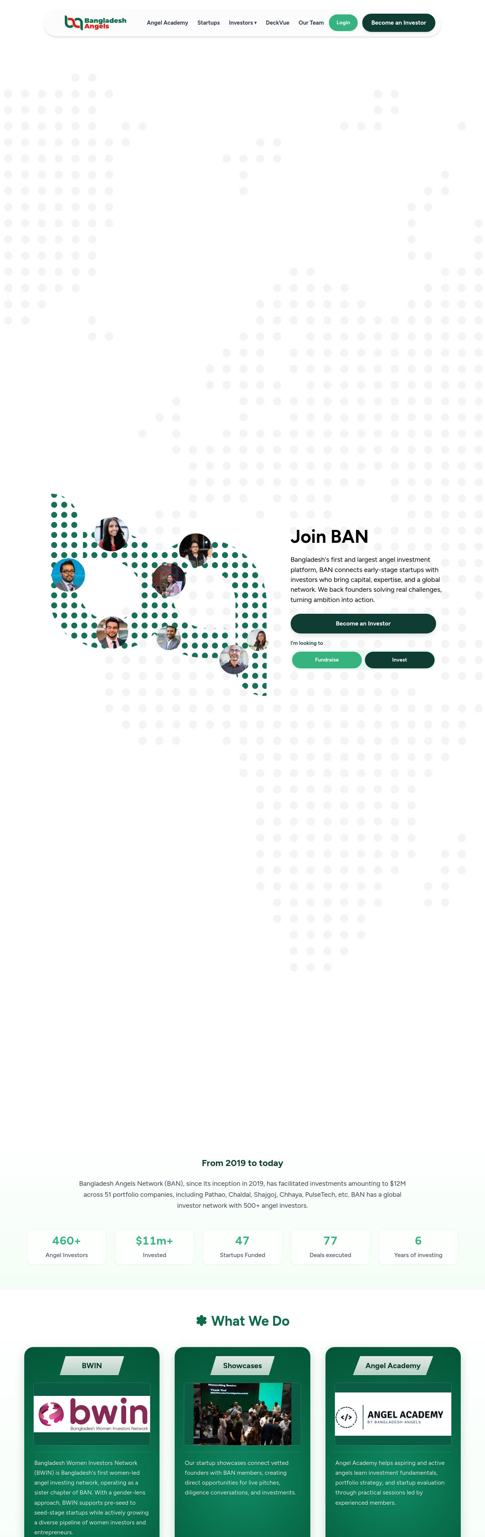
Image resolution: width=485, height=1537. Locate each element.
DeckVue (277, 22)
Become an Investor (398, 22)
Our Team (311, 22)
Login (343, 22)
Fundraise (327, 660)
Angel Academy (167, 22)
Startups (208, 22)
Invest (399, 660)
